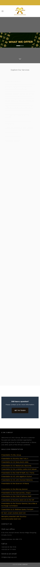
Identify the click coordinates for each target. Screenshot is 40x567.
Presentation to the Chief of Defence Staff (16, 496)
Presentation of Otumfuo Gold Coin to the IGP (17, 500)
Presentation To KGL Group (11, 455)
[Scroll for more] (20, 59)
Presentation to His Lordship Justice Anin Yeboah (19, 469)
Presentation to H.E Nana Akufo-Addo (14, 462)
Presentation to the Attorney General (14, 489)
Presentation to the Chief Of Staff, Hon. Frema (17, 473)
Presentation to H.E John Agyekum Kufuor (16, 476)
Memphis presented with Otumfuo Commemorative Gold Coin (13, 518)
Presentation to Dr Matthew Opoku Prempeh (17, 509)
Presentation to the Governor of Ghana (15, 483)
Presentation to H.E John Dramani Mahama (17, 480)
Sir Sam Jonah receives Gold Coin (13, 513)
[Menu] (2, 11)
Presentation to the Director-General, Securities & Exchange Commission (19, 505)
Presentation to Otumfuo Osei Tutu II (14, 458)
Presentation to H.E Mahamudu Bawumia (16, 466)
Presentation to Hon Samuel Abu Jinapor (16, 493)
